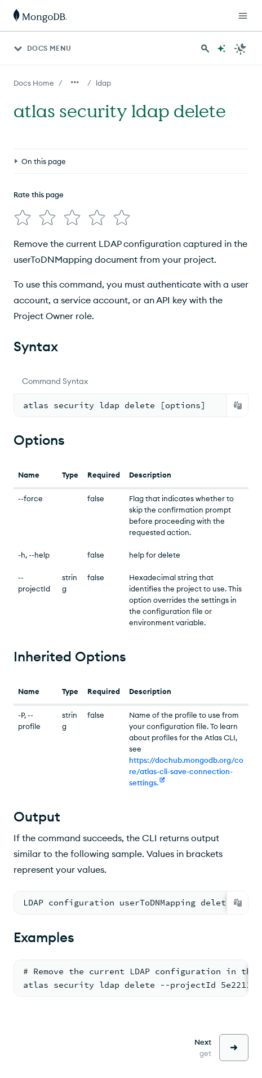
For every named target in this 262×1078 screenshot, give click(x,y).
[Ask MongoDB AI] (221, 48)
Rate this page (39, 194)
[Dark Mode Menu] (240, 48)
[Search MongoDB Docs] (205, 48)
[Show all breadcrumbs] (75, 82)
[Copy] (238, 405)
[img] (23, 218)
